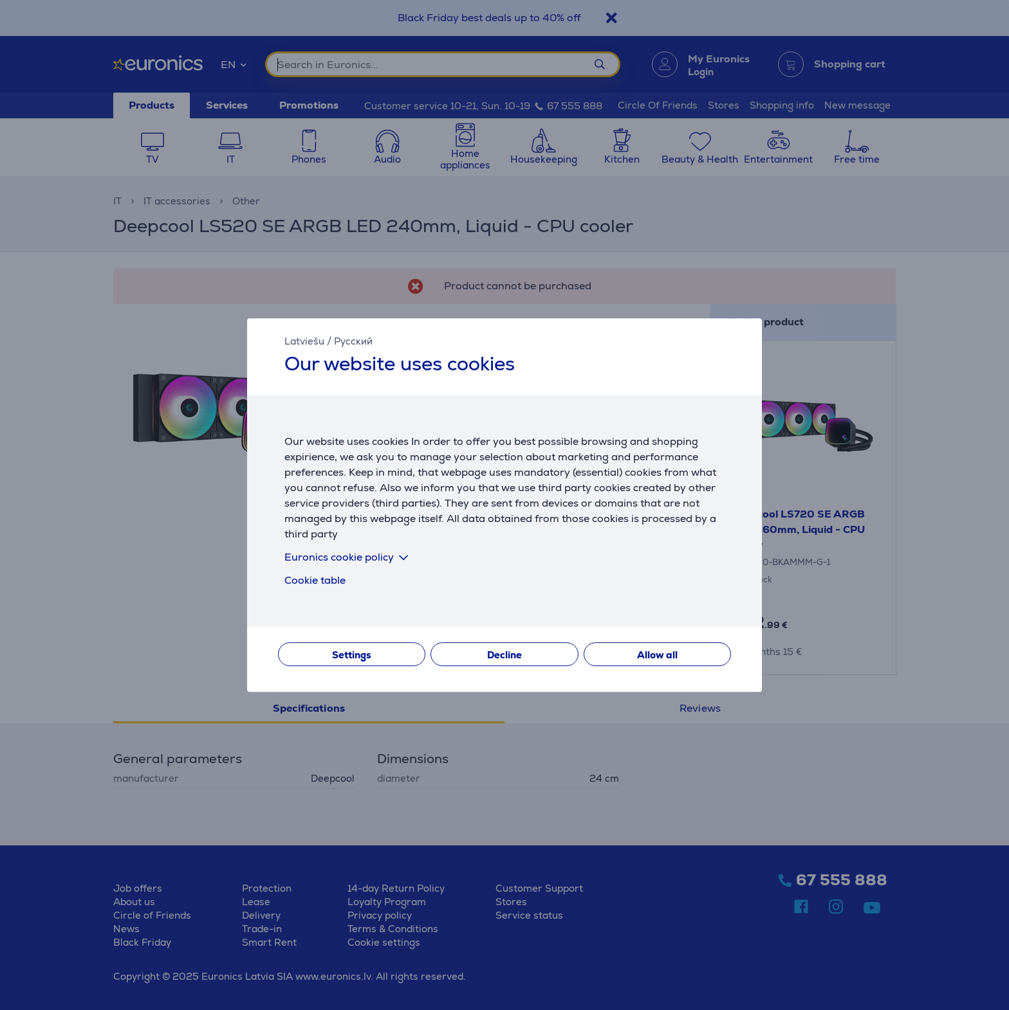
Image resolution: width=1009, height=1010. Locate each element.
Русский (353, 341)
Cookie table (315, 580)
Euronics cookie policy (348, 557)
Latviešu (304, 341)
